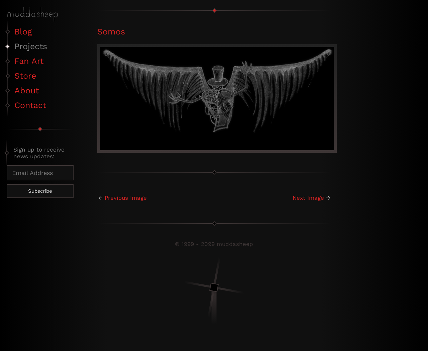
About (26, 90)
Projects (30, 46)
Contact (30, 105)
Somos (111, 31)
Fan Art (28, 61)
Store (25, 76)
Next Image (308, 197)
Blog (23, 31)
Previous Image (126, 197)
